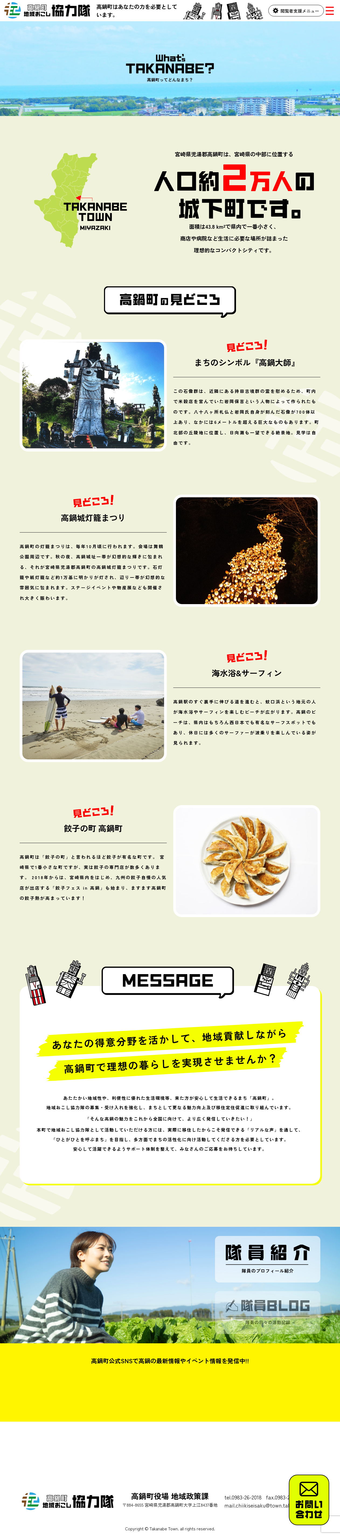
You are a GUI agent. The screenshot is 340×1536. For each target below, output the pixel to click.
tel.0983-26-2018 (243, 1497)
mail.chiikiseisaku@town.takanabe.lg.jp (270, 1505)
